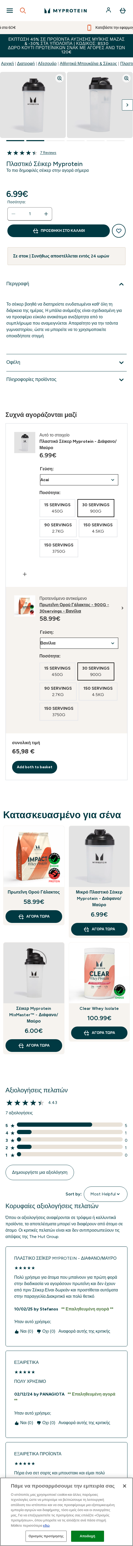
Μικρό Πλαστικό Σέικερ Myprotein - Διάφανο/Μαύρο (99, 898)
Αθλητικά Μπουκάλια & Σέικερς (88, 63)
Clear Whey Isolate (99, 1008)
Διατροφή (26, 63)
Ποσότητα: (16, 202)
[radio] (57, 508)
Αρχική (7, 63)
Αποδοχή (87, 1536)
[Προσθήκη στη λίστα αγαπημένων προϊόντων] (119, 231)
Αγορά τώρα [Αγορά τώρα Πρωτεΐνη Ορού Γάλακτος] (34, 916)
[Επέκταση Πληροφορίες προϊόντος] (66, 379)
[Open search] (23, 10)
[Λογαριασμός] (109, 10)
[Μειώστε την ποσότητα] (13, 214)
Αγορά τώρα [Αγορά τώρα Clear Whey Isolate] (99, 1033)
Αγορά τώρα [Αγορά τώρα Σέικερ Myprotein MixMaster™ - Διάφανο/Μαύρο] (34, 1045)
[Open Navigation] (10, 10)
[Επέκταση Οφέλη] (66, 362)
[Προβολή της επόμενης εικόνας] (127, 105)
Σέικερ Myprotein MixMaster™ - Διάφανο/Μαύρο (33, 1015)
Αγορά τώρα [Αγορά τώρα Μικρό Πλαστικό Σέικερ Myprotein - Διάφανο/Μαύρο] (99, 929)
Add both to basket (34, 767)
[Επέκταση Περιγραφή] (66, 284)
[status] (29, 214)
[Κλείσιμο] (124, 1486)
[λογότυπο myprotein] (66, 10)
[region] (66, 1512)
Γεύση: (47, 468)
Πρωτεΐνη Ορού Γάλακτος (34, 892)
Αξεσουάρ (47, 63)
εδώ (46, 1525)
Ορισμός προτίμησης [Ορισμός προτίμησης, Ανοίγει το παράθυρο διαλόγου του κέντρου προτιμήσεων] (45, 1536)
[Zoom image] (59, 78)
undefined (79, 479)
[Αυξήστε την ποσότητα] (46, 214)
